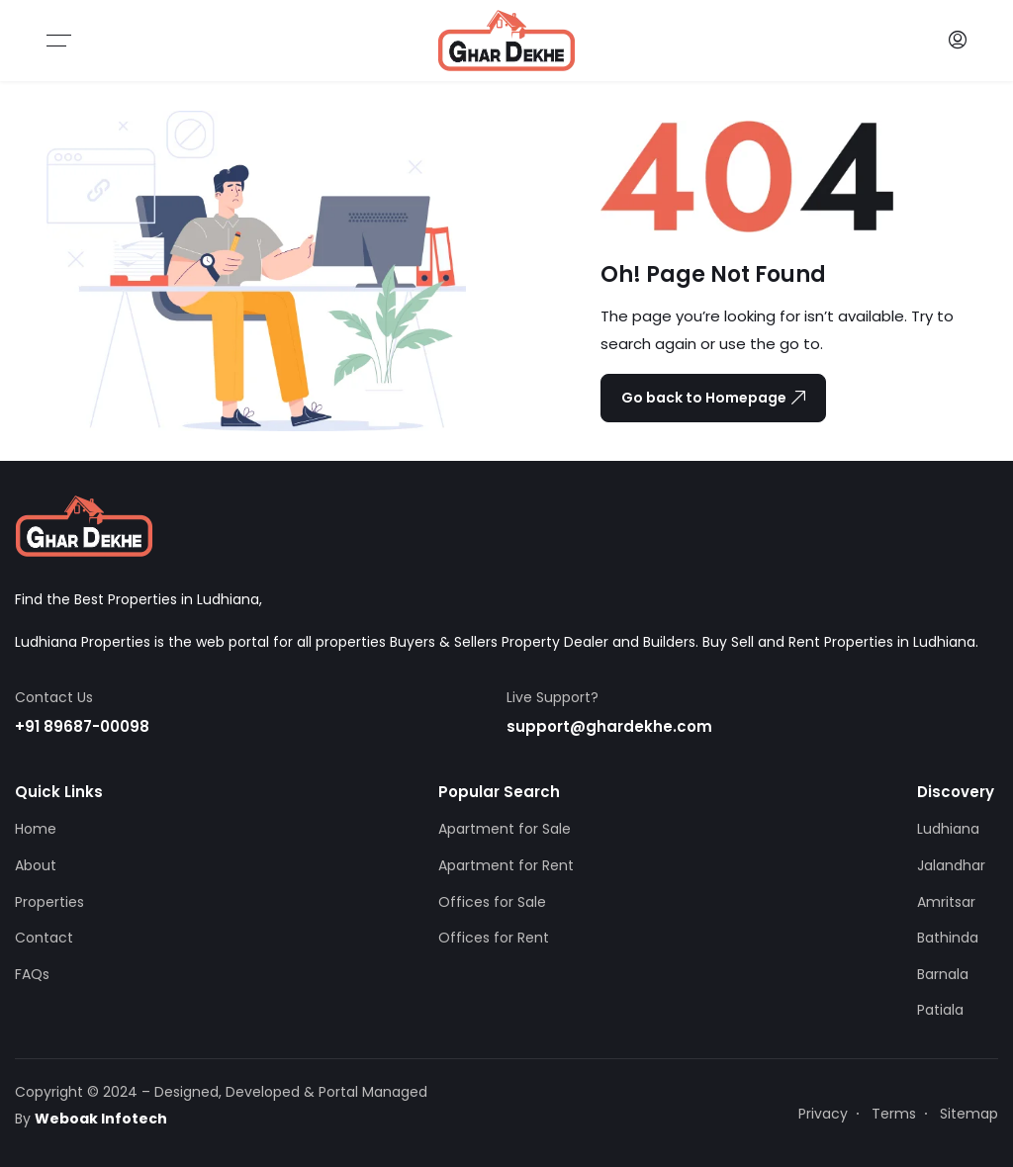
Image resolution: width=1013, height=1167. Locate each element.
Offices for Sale (492, 902)
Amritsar (946, 902)
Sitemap (969, 1113)
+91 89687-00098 (82, 726)
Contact (44, 937)
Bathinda (947, 937)
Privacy (823, 1113)
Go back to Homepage (713, 397)
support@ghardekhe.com (609, 726)
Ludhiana (948, 829)
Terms (894, 1113)
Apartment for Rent (506, 865)
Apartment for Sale (504, 829)
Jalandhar (951, 865)
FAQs (32, 974)
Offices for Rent (493, 937)
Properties (49, 902)
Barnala (942, 974)
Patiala (940, 1010)
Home (35, 829)
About (35, 865)
